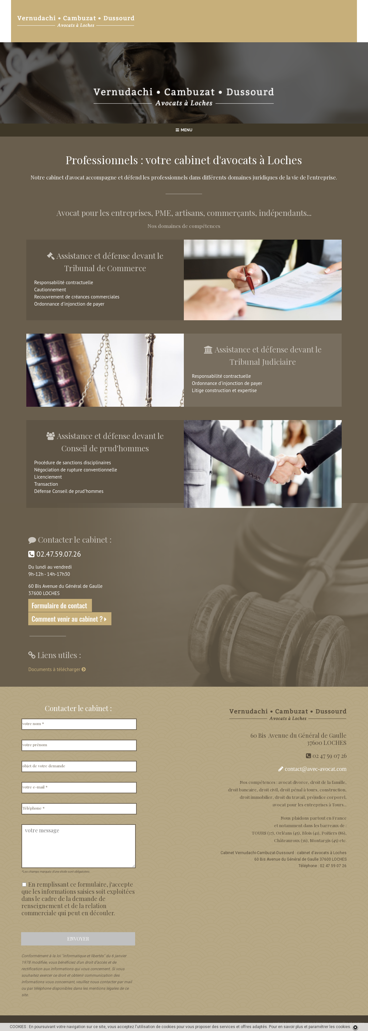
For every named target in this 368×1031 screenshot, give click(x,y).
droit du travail (290, 797)
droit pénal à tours (298, 789)
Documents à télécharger (57, 669)
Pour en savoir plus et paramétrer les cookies (309, 1026)
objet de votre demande (43, 765)
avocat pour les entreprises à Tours (308, 804)
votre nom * (33, 723)
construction (332, 789)
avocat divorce (293, 782)
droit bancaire (242, 789)
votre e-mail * (35, 786)
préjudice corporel (326, 797)
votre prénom (34, 744)
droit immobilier (256, 797)
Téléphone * (33, 808)
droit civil (268, 789)
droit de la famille (327, 782)
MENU (184, 130)
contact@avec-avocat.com (316, 769)
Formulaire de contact (60, 605)
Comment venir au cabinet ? (70, 619)
